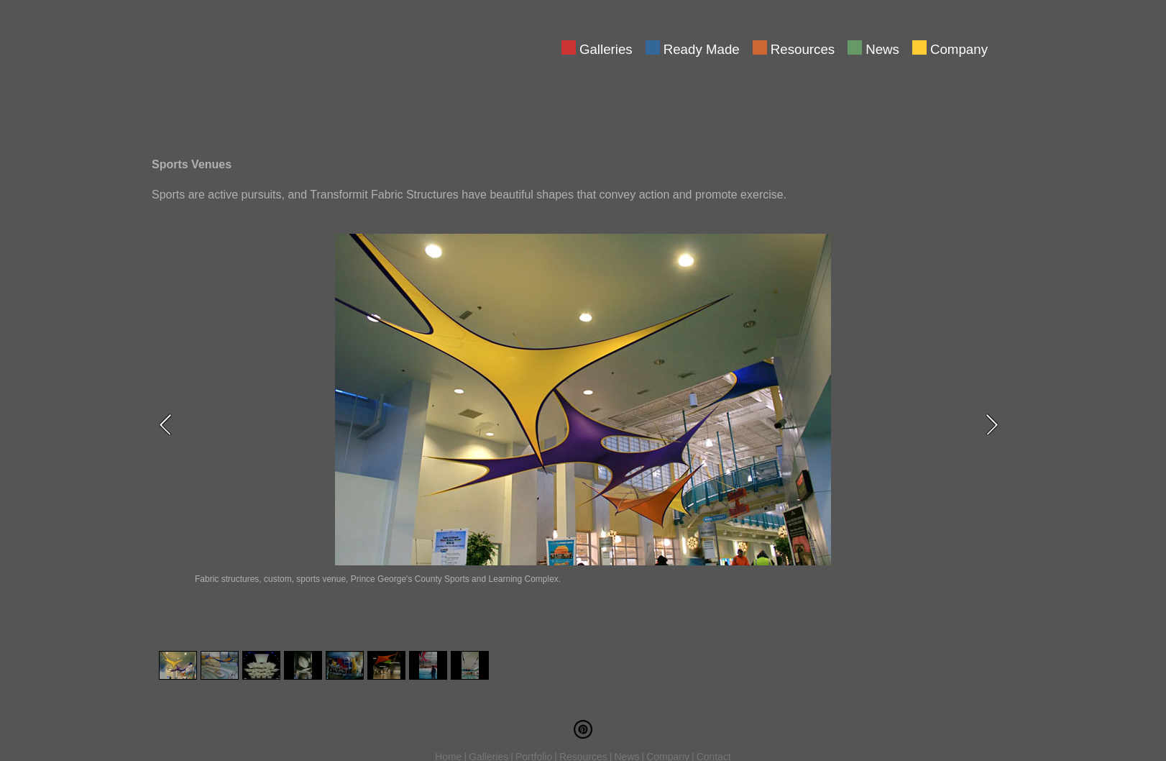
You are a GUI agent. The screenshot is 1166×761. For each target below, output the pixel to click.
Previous (169, 362)
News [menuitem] (882, 48)
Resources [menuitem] (803, 48)
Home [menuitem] (448, 694)
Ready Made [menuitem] (702, 48)
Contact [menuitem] (714, 694)
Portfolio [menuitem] (533, 694)
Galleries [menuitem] (606, 48)
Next (996, 362)
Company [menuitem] (959, 48)
